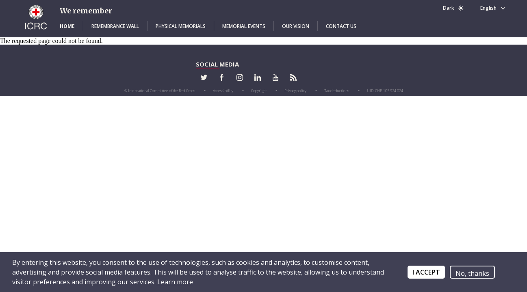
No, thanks (472, 273)
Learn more (174, 281)
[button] (67, 26)
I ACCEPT (426, 272)
